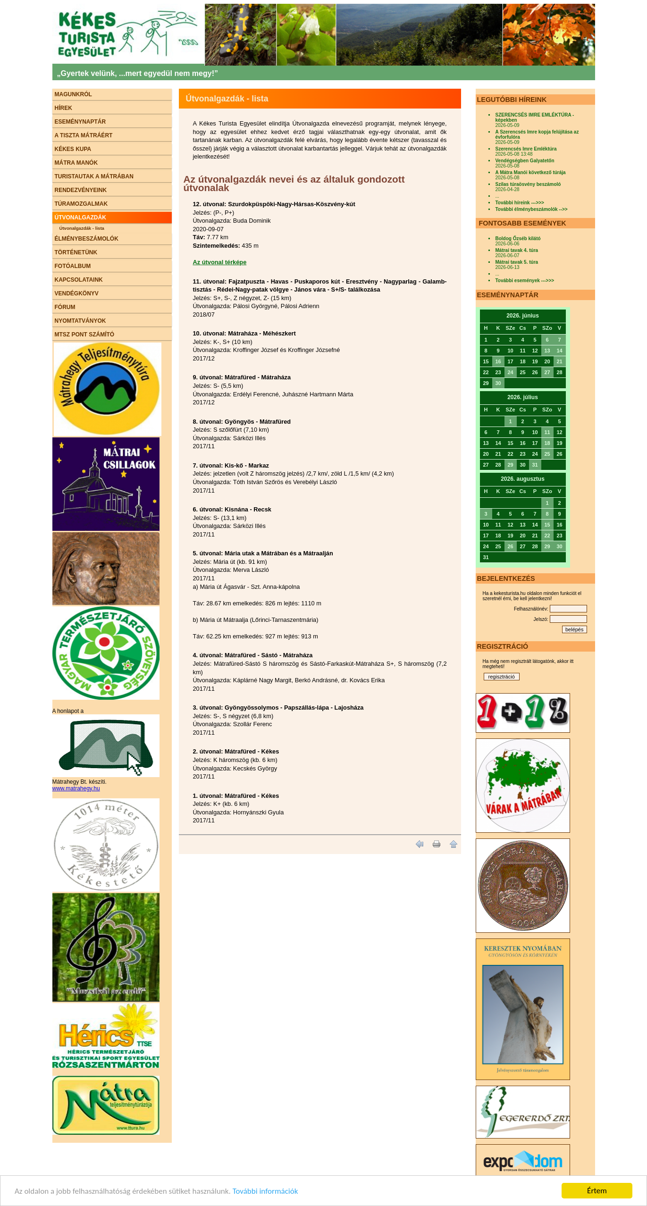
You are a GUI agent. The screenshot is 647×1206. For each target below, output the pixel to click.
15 (547, 525)
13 (547, 350)
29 (510, 465)
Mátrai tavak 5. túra (517, 262)
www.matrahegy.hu (76, 788)
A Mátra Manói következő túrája (531, 172)
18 (547, 443)
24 (510, 372)
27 (547, 372)
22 (547, 535)
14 (559, 350)
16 (498, 361)
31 (535, 465)
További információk (265, 1192)
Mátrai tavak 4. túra (517, 250)
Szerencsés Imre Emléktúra (526, 148)
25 (547, 454)
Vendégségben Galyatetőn (525, 160)
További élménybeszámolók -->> (532, 209)
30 (498, 383)
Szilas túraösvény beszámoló (528, 184)
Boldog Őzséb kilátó (518, 238)
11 (547, 432)
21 (559, 361)
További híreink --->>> (520, 202)
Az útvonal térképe (220, 262)
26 (510, 546)
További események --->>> (525, 280)
